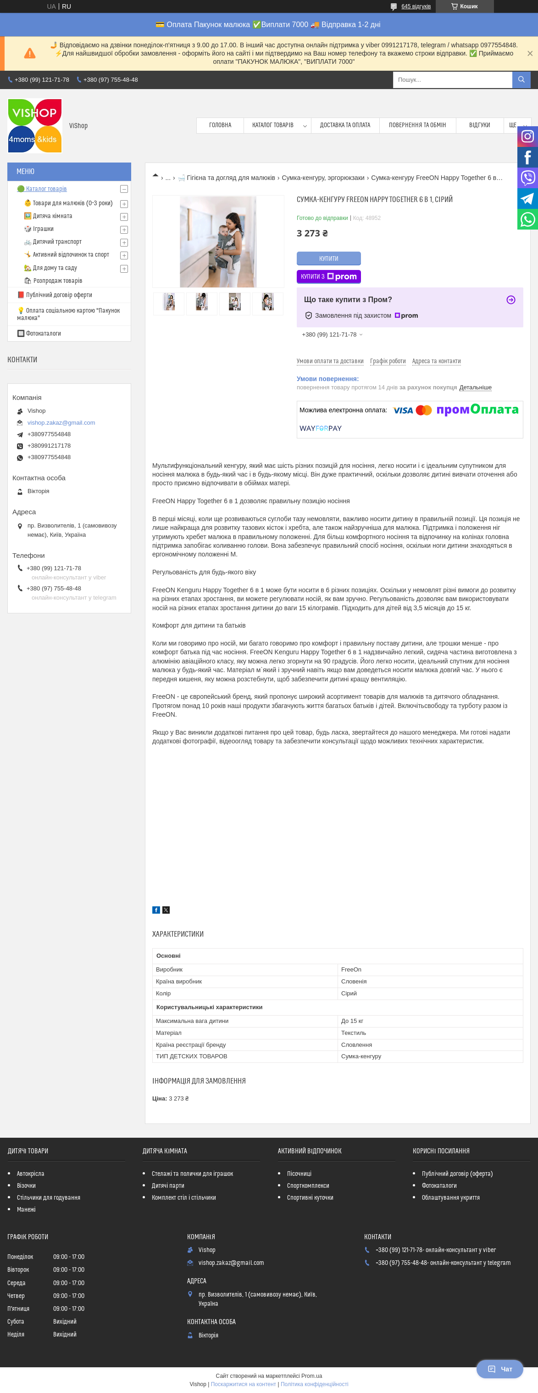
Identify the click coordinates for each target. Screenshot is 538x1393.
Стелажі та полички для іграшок (192, 1174)
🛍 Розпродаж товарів (53, 281)
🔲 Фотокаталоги (39, 333)
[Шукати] (521, 80)
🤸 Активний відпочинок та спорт (66, 254)
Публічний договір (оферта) (457, 1174)
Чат (500, 1369)
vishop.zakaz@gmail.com (61, 422)
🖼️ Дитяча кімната (48, 216)
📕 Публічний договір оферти (54, 295)
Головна (220, 125)
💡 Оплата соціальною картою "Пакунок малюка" (68, 314)
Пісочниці (299, 1174)
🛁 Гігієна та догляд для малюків (226, 177)
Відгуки (479, 125)
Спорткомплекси (308, 1186)
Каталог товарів (273, 125)
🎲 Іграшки (39, 229)
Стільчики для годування (48, 1198)
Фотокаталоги (439, 1186)
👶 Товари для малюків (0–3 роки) (68, 203)
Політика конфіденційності (315, 1384)
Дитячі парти (168, 1186)
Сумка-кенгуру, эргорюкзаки (323, 177)
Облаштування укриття (451, 1198)
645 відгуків (416, 6)
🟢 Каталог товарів (42, 189)
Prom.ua (311, 1376)
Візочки (26, 1186)
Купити (328, 259)
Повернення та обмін (417, 125)
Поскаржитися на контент (243, 1384)
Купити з (329, 277)
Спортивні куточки (310, 1198)
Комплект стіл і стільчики (184, 1198)
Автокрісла (30, 1174)
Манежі (26, 1209)
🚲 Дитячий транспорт (53, 242)
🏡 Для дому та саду (50, 268)
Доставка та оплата (345, 125)
